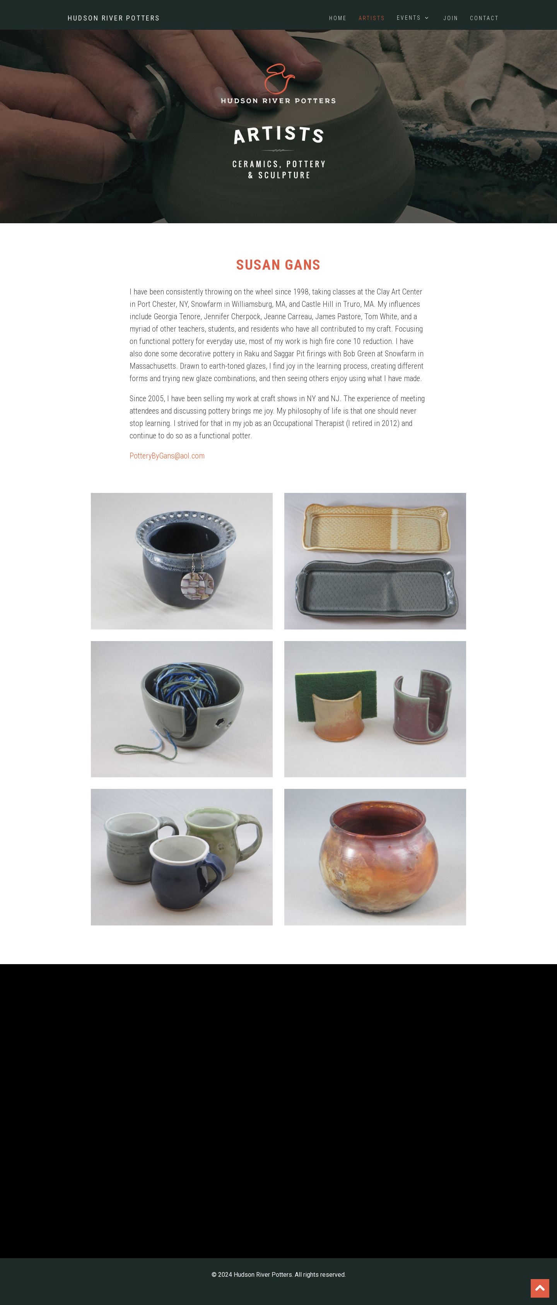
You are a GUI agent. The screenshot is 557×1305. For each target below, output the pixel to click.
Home (338, 18)
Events (414, 18)
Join (451, 18)
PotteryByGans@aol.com (167, 455)
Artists (372, 18)
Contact (484, 18)
